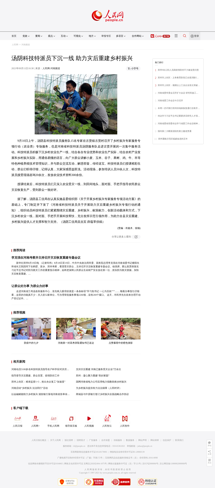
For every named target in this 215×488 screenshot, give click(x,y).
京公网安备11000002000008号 (173, 463)
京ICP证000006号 (150, 463)
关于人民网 (55, 440)
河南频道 (25, 45)
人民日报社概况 (39, 440)
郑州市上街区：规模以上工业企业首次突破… (179, 85)
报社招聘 (69, 440)
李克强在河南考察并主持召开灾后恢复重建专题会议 (45, 257)
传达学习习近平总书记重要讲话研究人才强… (179, 116)
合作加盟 (105, 440)
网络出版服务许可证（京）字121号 (124, 463)
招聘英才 (81, 440)
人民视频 (89, 420)
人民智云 (107, 420)
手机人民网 (53, 420)
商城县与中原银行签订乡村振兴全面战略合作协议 (102, 394)
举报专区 (106, 36)
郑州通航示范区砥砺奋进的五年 (173, 139)
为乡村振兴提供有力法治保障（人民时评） (99, 388)
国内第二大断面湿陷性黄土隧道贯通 (174, 131)
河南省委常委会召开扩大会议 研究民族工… (178, 93)
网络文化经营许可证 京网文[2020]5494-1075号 (85, 463)
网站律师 (154, 440)
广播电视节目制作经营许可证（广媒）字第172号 (80, 458)
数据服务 (130, 440)
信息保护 (167, 440)
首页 (14, 36)
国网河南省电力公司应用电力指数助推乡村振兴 (101, 381)
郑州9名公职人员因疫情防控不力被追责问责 (178, 70)
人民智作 (125, 420)
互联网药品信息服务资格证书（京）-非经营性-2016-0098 (131, 458)
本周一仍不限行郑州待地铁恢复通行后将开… (179, 108)
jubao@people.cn (144, 446)
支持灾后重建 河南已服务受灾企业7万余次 (98, 369)
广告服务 (93, 440)
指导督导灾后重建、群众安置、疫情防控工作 (35, 375)
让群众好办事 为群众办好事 (29, 286)
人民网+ (35, 420)
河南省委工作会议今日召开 (170, 100)
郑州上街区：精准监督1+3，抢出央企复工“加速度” (38, 381)
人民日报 (17, 420)
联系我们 (179, 440)
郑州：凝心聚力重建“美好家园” (92, 375)
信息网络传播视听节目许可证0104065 (45, 463)
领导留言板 (71, 420)
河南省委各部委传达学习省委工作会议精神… (179, 123)
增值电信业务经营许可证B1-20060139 (127, 452)
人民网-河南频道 (51, 68)
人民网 (15, 45)
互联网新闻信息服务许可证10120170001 (89, 452)
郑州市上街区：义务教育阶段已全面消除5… (178, 78)
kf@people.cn (79, 446)
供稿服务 (118, 440)
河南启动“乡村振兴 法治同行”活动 (29, 388)
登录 (196, 36)
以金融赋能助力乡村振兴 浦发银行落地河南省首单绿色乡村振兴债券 (47, 394)
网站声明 (142, 440)
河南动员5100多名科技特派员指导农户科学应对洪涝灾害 (41, 369)
